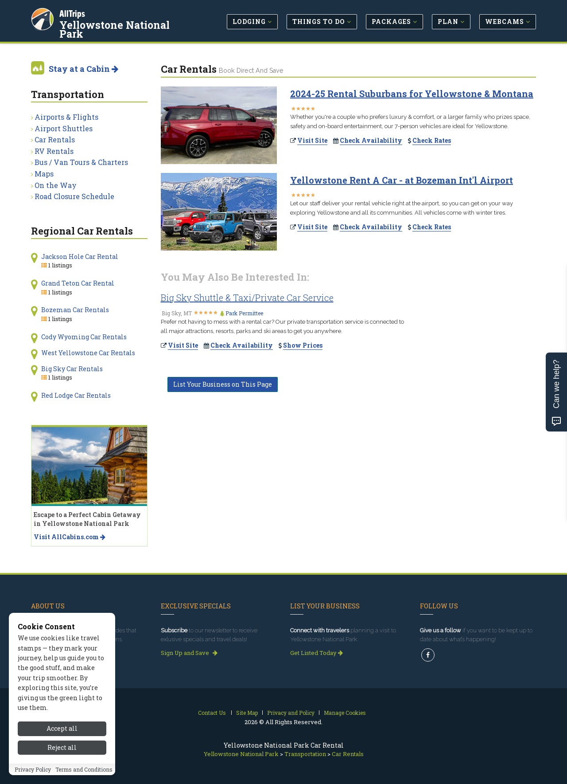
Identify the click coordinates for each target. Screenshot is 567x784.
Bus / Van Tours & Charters (81, 162)
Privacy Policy (33, 769)
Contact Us (212, 712)
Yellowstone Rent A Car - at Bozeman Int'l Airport (401, 180)
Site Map (247, 712)
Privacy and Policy (291, 712)
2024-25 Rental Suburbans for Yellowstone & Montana (411, 93)
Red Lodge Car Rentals (76, 395)
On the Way (56, 185)
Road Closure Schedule (74, 196)
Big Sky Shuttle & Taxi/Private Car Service (247, 297)
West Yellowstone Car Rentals (88, 353)
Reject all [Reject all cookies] (62, 747)
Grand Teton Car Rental (77, 283)
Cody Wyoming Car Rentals (84, 337)
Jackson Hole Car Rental (79, 256)
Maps (44, 173)
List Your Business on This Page (222, 384)
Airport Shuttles (64, 128)
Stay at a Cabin (83, 68)
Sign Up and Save (189, 653)
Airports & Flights (66, 117)
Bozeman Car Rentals (75, 310)
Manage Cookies (345, 712)
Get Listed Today (316, 653)
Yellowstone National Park (115, 28)
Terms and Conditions (84, 769)
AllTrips (73, 13)
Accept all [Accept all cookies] (62, 728)
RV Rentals (54, 151)
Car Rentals (55, 139)
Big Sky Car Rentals (72, 369)
